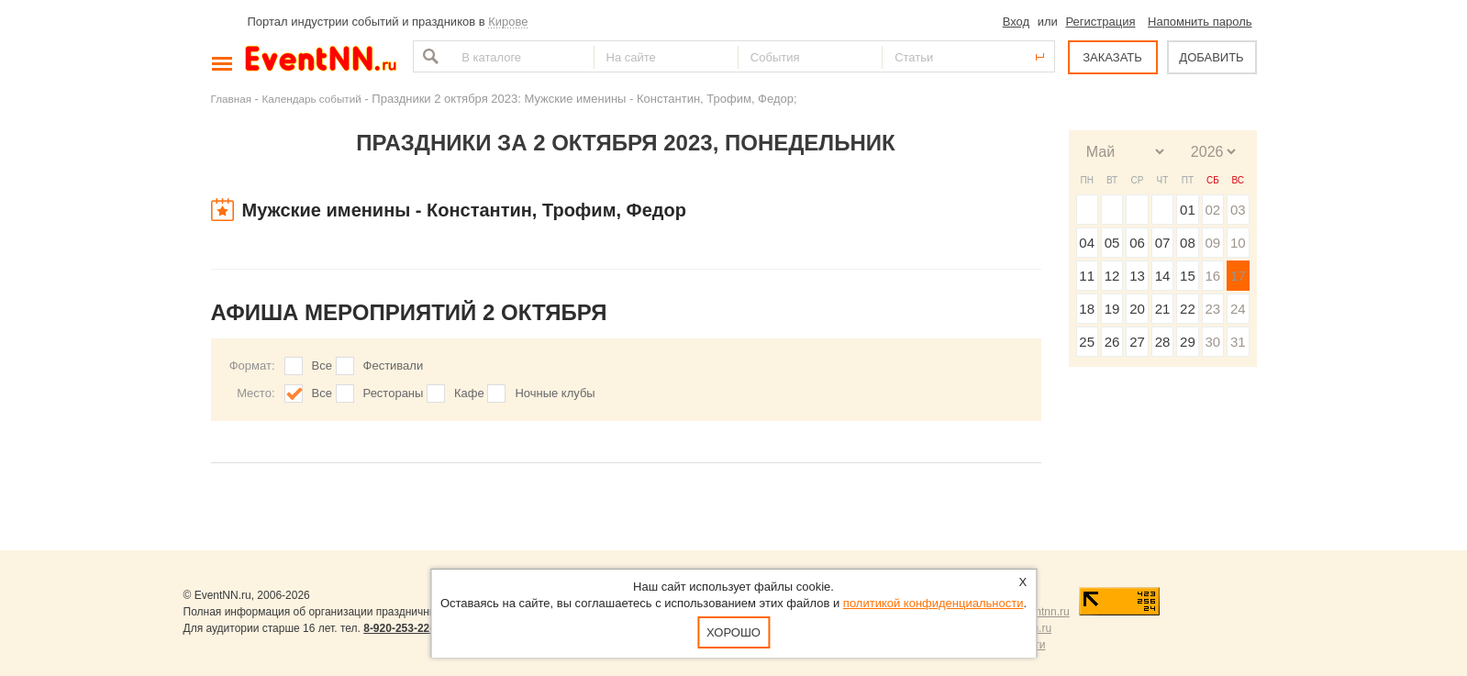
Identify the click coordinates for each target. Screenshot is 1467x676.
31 (1238, 341)
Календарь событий (311, 99)
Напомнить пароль (1199, 21)
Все (322, 365)
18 (1087, 308)
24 (1238, 308)
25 (1087, 341)
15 (1187, 275)
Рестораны (393, 393)
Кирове (508, 21)
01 (1187, 209)
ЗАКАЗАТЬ (1112, 57)
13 (1137, 275)
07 (1163, 242)
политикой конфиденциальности (933, 603)
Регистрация (1100, 21)
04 (1087, 242)
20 (1137, 308)
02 (1212, 209)
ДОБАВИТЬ (1211, 57)
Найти (428, 56)
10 (1238, 242)
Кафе (469, 393)
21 (1163, 308)
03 (1238, 209)
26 (1112, 341)
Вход (1016, 21)
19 (1112, 308)
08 (1187, 242)
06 (1137, 242)
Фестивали (393, 365)
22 (1187, 308)
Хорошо (733, 632)
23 (1212, 308)
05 (1112, 242)
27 (1137, 341)
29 (1187, 341)
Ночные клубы (555, 393)
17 (1238, 275)
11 (1087, 275)
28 (1163, 341)
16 (1212, 275)
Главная (231, 99)
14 (1163, 275)
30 (1212, 341)
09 (1212, 242)
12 (1112, 275)
